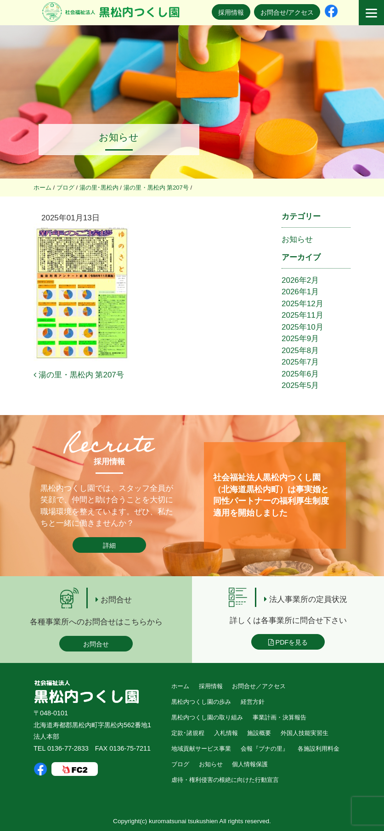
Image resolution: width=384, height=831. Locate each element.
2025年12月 (302, 303)
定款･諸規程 (187, 733)
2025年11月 (302, 315)
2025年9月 (300, 338)
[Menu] (371, 12)
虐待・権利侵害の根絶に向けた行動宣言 (225, 779)
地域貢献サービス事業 (201, 748)
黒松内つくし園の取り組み (207, 717)
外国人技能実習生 (304, 733)
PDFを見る (288, 642)
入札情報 (226, 733)
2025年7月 (300, 362)
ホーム (180, 686)
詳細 (109, 545)
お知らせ (297, 239)
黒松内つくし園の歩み (201, 701)
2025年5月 (300, 385)
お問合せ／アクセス (259, 686)
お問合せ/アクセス (287, 12)
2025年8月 (300, 350)
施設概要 (259, 733)
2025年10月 (302, 327)
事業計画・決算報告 (279, 717)
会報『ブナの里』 (264, 748)
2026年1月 (300, 291)
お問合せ (96, 644)
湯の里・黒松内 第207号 (79, 375)
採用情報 (231, 12)
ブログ (180, 764)
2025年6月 (300, 374)
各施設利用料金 (318, 748)
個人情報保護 (250, 764)
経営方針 (253, 701)
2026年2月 (300, 280)
